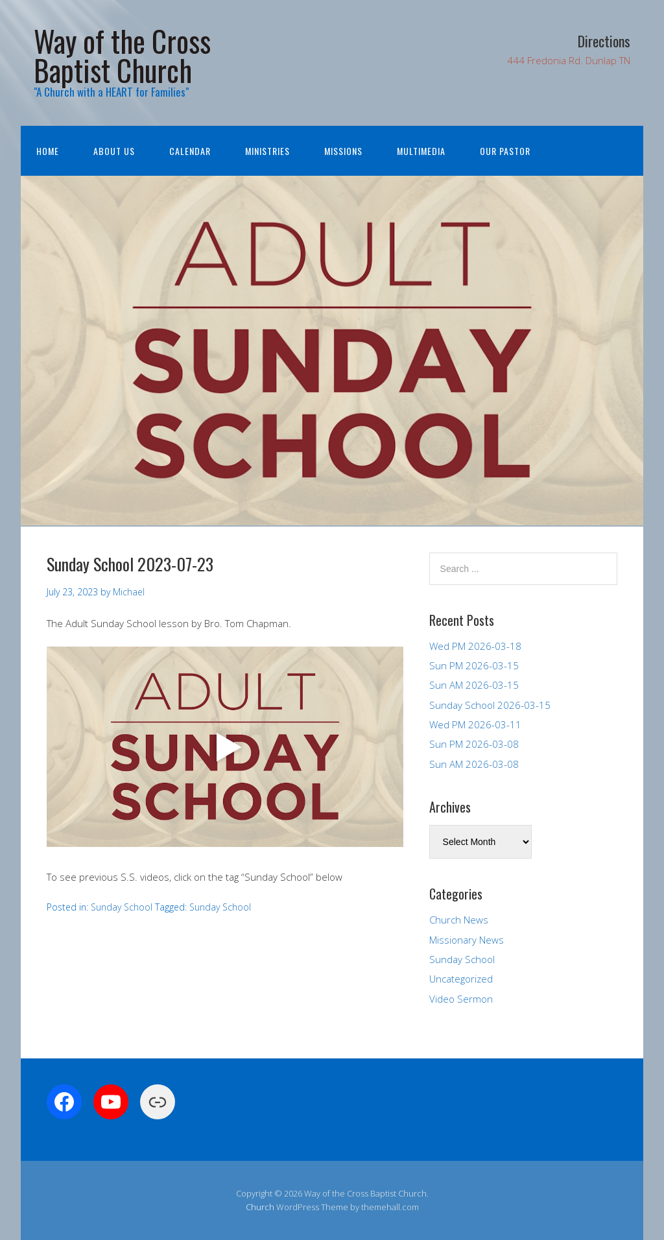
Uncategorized (461, 978)
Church (260, 1207)
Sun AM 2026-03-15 (474, 684)
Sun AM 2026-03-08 (474, 763)
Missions (343, 151)
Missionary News (466, 939)
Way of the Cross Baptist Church (122, 55)
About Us (114, 151)
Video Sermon (461, 998)
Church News (458, 919)
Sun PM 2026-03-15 (474, 665)
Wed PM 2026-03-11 (475, 724)
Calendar (190, 151)
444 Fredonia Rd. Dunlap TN (568, 60)
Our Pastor (505, 151)
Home (47, 151)
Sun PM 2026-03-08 (474, 743)
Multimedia (421, 151)
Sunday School (121, 907)
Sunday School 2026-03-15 (490, 704)
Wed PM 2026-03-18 (475, 645)
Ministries (267, 151)
